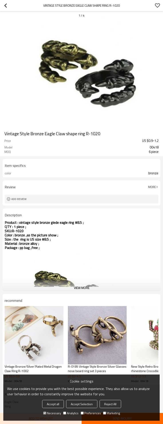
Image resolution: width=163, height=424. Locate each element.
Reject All (110, 404)
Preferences (91, 413)
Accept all (53, 404)
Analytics (71, 413)
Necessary (52, 413)
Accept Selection (82, 404)
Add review (19, 199)
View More (81, 287)
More (152, 187)
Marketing (111, 413)
